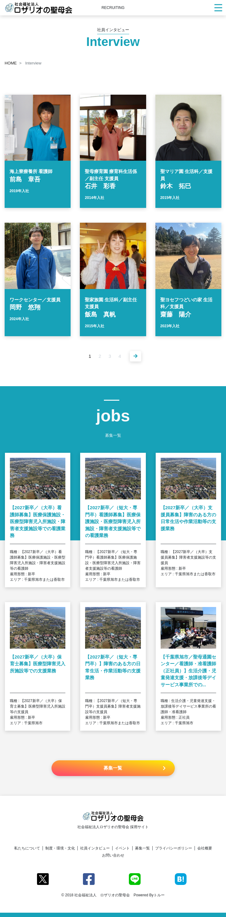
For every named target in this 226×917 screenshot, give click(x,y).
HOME (11, 63)
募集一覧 (142, 848)
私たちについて (27, 848)
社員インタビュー (95, 848)
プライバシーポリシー (173, 848)
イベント (122, 848)
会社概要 (204, 848)
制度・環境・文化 (60, 848)
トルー (159, 895)
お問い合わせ (113, 855)
